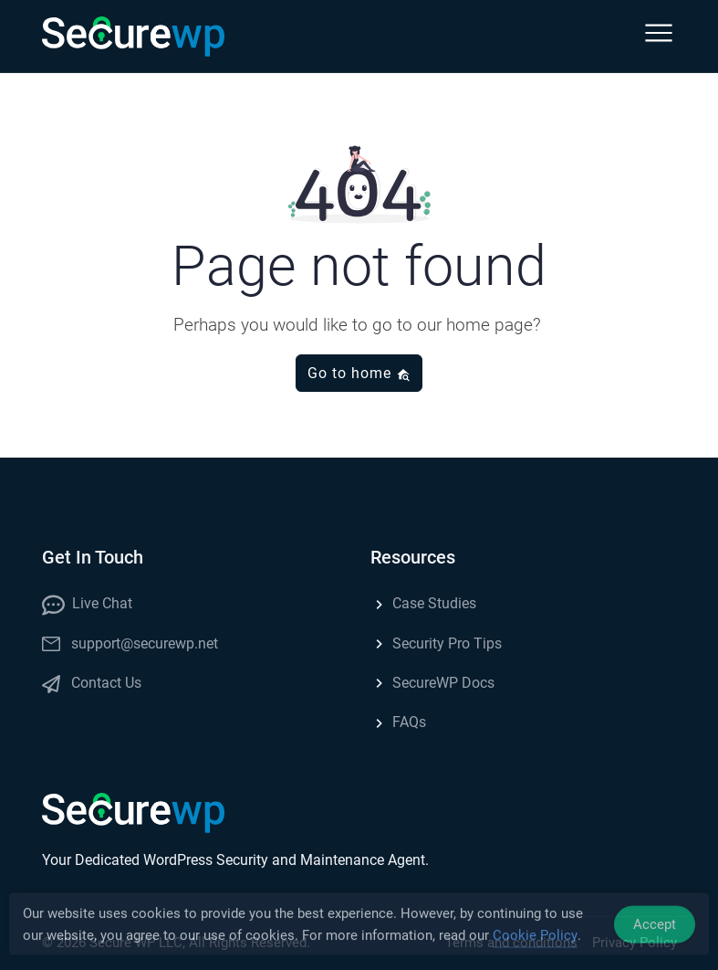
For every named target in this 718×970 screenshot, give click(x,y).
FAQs (398, 722)
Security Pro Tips (436, 643)
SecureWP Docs (432, 682)
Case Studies (423, 603)
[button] (658, 36)
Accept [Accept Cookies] (654, 928)
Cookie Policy (535, 940)
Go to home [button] (359, 373)
